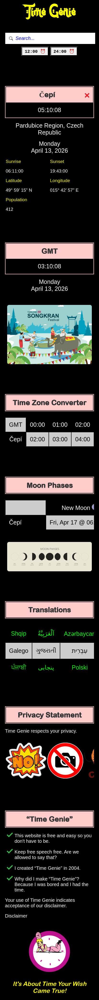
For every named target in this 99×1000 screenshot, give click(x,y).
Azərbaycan (79, 633)
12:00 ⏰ (35, 51)
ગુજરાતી (46, 650)
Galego (18, 650)
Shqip (18, 633)
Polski (80, 667)
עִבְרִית (80, 650)
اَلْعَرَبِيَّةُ (46, 633)
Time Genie (50, 12)
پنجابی (46, 667)
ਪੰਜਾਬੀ (18, 667)
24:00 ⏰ (64, 51)
